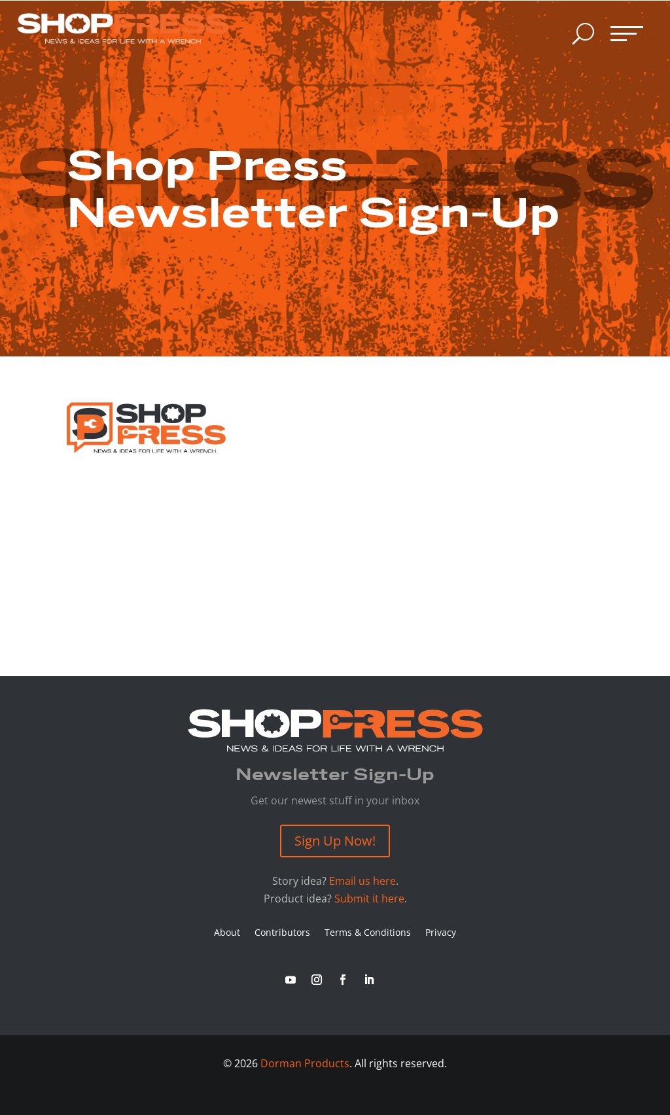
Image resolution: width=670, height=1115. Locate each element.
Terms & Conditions (368, 933)
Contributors (282, 933)
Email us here (362, 881)
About (227, 933)
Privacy (440, 933)
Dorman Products (304, 1063)
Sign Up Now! (335, 840)
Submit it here (369, 898)
